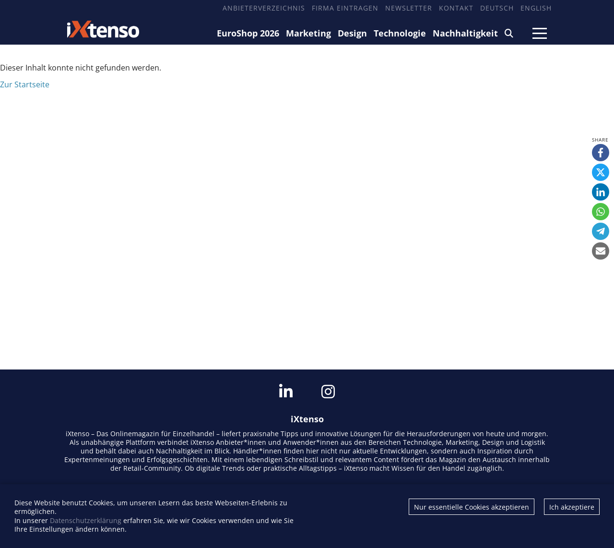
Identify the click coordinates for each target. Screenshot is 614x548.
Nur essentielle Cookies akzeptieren (471, 507)
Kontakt (456, 7)
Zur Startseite (24, 84)
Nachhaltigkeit (465, 33)
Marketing (308, 33)
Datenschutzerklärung (85, 520)
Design (352, 33)
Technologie (400, 33)
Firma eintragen (345, 7)
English (536, 7)
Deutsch (497, 7)
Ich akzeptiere (571, 507)
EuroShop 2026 (248, 33)
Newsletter (408, 7)
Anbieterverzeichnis (264, 7)
